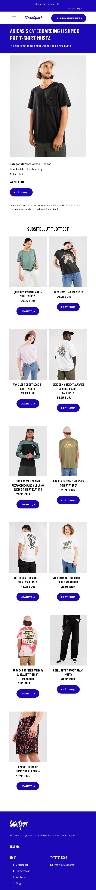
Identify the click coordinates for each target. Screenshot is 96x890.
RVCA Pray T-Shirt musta (68, 292)
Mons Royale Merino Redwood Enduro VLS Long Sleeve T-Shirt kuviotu (28, 485)
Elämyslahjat (23, 871)
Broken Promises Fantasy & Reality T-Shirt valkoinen (27, 674)
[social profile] (58, 4)
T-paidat (46, 164)
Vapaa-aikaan (32, 164)
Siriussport (22, 864)
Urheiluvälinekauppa (69, 18)
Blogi (18, 883)
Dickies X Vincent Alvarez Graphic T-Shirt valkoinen (68, 389)
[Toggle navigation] (14, 18)
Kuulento (21, 877)
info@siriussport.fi (76, 8)
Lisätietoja (21, 192)
